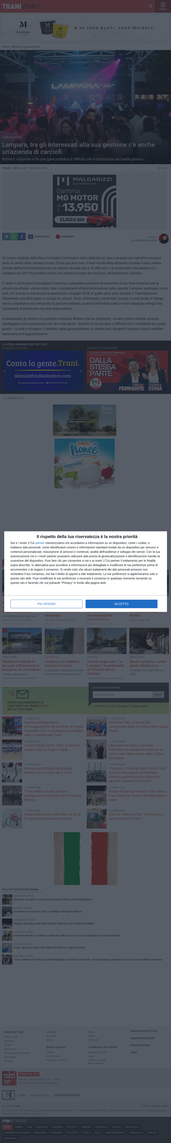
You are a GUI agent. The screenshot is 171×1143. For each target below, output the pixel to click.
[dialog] (85, 571)
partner (39, 542)
